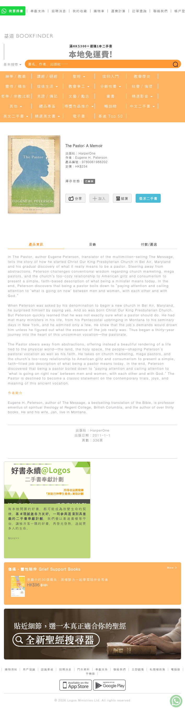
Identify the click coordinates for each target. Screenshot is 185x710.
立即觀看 (137, 669)
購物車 (99, 10)
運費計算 (118, 10)
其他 (15, 106)
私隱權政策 (157, 669)
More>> (13, 538)
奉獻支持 (37, 10)
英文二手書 (15, 116)
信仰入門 (110, 76)
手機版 (90, 673)
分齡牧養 (110, 86)
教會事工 (78, 86)
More (172, 567)
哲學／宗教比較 (15, 96)
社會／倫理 (142, 86)
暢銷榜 (110, 106)
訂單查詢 (139, 10)
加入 (99, 198)
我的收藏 (80, 10)
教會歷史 (142, 76)
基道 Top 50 (110, 116)
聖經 (79, 76)
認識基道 (47, 669)
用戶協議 (29, 669)
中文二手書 (142, 106)
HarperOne (86, 153)
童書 (110, 96)
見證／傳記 (47, 96)
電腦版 (175, 669)
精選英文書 (47, 116)
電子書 (79, 116)
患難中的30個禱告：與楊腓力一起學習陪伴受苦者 (67, 579)
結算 (122, 198)
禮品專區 (47, 106)
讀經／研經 (47, 76)
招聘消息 (58, 10)
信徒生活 (47, 86)
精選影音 (142, 96)
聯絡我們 (160, 10)
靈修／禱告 (15, 86)
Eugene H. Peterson (91, 157)
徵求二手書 (148, 198)
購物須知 (11, 669)
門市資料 (83, 669)
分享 (75, 198)
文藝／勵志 (78, 96)
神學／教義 (15, 76)
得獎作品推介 (79, 106)
